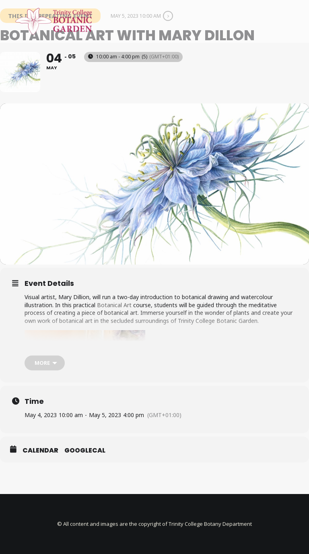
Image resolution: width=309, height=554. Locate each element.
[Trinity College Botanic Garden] (53, 21)
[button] (290, 21)
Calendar (40, 451)
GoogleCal (84, 451)
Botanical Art (114, 305)
